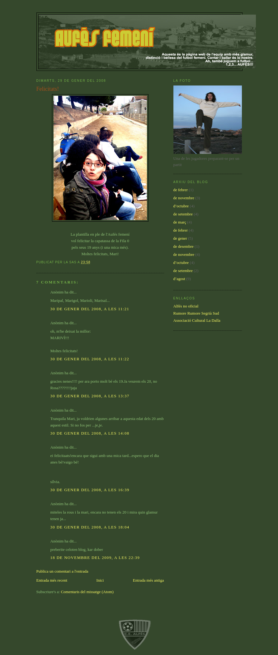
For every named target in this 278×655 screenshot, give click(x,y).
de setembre (183, 214)
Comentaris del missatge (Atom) (87, 591)
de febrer (180, 189)
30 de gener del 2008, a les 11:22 (90, 359)
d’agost (179, 278)
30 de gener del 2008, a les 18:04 (90, 527)
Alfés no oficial (186, 306)
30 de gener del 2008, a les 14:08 (90, 433)
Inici (100, 580)
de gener (180, 238)
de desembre (183, 246)
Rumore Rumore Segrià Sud (196, 313)
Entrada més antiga (148, 580)
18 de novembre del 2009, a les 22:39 (95, 557)
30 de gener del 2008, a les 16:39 (90, 489)
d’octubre (181, 206)
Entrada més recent (52, 580)
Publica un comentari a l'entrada (62, 571)
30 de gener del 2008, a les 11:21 (90, 309)
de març (179, 222)
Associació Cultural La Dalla (196, 320)
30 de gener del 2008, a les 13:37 (90, 396)
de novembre (184, 198)
